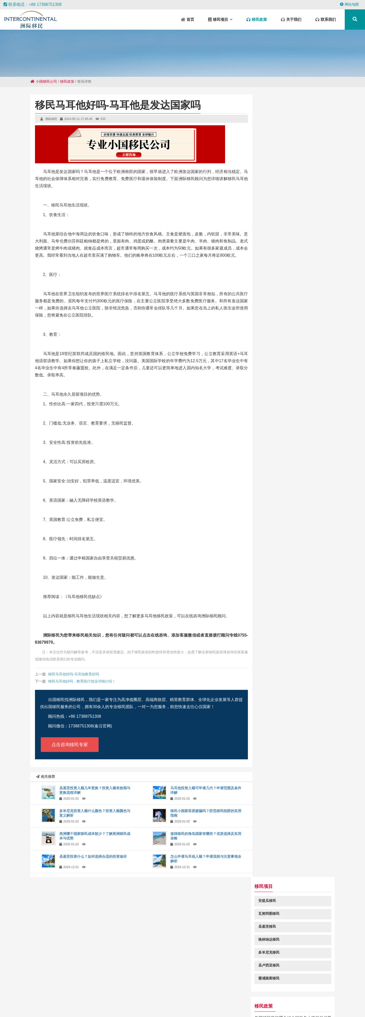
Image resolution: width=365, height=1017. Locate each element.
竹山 (275, 1002)
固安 (212, 997)
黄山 (270, 997)
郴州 (208, 1002)
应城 (150, 1002)
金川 (35, 997)
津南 (67, 997)
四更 (240, 1007)
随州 (266, 1002)
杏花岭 (251, 1007)
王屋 (124, 1007)
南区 (263, 1007)
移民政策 (67, 81)
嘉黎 (25, 1002)
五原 (227, 1002)
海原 (295, 1002)
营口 (279, 997)
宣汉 (135, 997)
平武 (337, 997)
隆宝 (237, 1002)
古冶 (318, 1007)
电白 (285, 1002)
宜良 (15, 1002)
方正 (144, 1007)
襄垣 (260, 997)
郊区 (183, 997)
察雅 (222, 997)
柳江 (347, 997)
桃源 (218, 1002)
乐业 (160, 1002)
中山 (58, 997)
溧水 (73, 1002)
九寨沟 (335, 1002)
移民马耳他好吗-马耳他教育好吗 (73, 674)
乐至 (221, 1007)
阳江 (77, 997)
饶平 (241, 997)
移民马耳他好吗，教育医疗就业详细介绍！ (82, 681)
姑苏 (25, 997)
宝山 (115, 1007)
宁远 (116, 997)
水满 (308, 997)
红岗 (314, 1002)
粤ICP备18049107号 (230, 972)
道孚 (44, 1007)
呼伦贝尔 (295, 1007)
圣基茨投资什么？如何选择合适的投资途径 (93, 856)
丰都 (112, 1002)
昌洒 (125, 997)
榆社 (193, 997)
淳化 (172, 1007)
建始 (323, 1002)
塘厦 (153, 1007)
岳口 (44, 1002)
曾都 (131, 1002)
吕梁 (356, 997)
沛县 (346, 1002)
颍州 (192, 1007)
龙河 (328, 997)
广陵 (299, 997)
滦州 (179, 1002)
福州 (304, 1002)
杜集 (63, 1002)
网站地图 (349, 4)
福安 (35, 1002)
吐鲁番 (47, 997)
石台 (145, 997)
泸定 (182, 1007)
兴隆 (92, 1002)
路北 (318, 997)
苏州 (308, 1007)
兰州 (154, 997)
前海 (134, 1007)
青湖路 (84, 1007)
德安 (96, 997)
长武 (231, 997)
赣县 (105, 1007)
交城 (106, 997)
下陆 (356, 1002)
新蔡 (173, 997)
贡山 (256, 1002)
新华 (246, 1002)
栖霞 (63, 1007)
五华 (189, 1002)
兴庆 (140, 1002)
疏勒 (211, 1007)
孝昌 (289, 997)
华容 (121, 1002)
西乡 (87, 997)
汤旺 (169, 1002)
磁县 (53, 1007)
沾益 (83, 1002)
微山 (6, 1002)
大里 (282, 1007)
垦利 (164, 997)
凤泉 (202, 997)
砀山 (73, 1007)
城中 (230, 1007)
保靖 (198, 1002)
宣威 (54, 1002)
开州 (163, 1007)
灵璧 (102, 1002)
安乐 (250, 997)
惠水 (95, 1007)
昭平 (201, 1007)
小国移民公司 (43, 81)
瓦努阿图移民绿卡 (278, 356)
